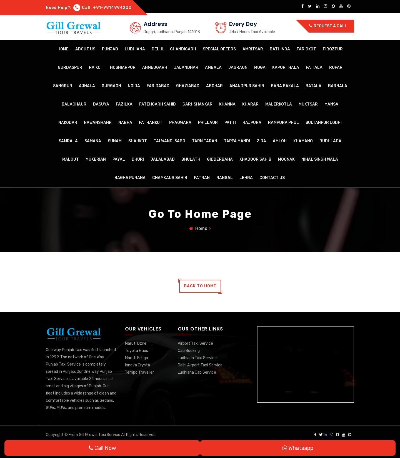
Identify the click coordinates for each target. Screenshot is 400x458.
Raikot (96, 67)
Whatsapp (297, 448)
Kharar (250, 104)
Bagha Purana (130, 177)
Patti (230, 122)
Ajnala (87, 86)
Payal (118, 159)
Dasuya (101, 104)
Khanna (227, 104)
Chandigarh (183, 49)
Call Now (102, 448)
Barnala (337, 86)
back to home (200, 286)
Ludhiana (135, 49)
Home (63, 49)
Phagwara (180, 122)
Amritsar (252, 49)
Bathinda (280, 49)
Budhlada (330, 141)
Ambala (213, 67)
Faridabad (158, 86)
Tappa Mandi (237, 141)
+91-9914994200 (112, 7)
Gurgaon (111, 86)
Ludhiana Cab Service (197, 372)
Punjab (110, 49)
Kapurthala (285, 67)
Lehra (246, 177)
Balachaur (74, 104)
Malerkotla (278, 104)
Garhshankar (197, 104)
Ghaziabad (187, 86)
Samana (92, 141)
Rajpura (251, 122)
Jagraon (238, 67)
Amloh (280, 141)
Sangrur (62, 86)
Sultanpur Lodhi (324, 122)
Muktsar (308, 104)
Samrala (68, 141)
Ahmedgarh (154, 67)
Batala (313, 86)
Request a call (328, 26)
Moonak (286, 159)
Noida (134, 86)
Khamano (303, 141)
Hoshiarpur (123, 67)
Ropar (335, 67)
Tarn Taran (204, 141)
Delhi (157, 49)
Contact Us (272, 177)
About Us (85, 49)
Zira (261, 141)
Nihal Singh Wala (319, 159)
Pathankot (150, 122)
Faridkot (306, 49)
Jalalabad (163, 159)
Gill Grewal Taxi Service (100, 434)
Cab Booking (189, 350)
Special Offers (219, 49)
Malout (70, 159)
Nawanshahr (98, 122)
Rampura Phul (283, 122)
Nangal (224, 177)
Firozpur (333, 49)
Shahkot (137, 141)
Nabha (125, 122)
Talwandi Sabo (169, 141)
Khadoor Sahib (255, 159)
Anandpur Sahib (246, 86)
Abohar (214, 86)
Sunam (115, 141)
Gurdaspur (70, 67)
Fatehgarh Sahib (157, 104)
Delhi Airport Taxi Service (200, 365)
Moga (260, 67)
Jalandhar (186, 67)
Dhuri (138, 159)
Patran (202, 177)
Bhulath (190, 159)
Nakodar (67, 122)
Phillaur (208, 122)
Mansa (331, 104)
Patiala (314, 67)
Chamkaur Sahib (169, 177)
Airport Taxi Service (195, 343)
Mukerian (96, 159)
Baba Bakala (285, 86)
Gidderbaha (220, 159)
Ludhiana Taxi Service (197, 358)
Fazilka (124, 104)
